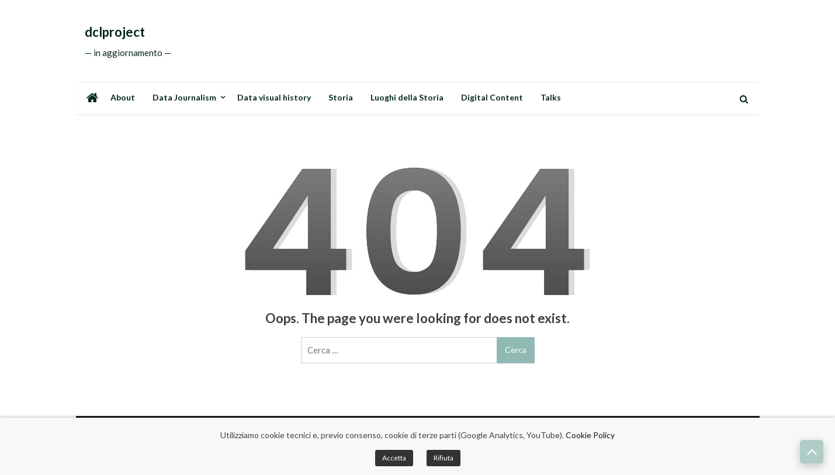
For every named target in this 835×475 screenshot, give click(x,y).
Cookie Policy (590, 435)
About (122, 97)
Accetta (394, 457)
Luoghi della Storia (407, 97)
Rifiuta (443, 457)
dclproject (115, 32)
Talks (551, 97)
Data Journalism (184, 97)
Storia (340, 97)
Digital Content (492, 97)
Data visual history (274, 97)
